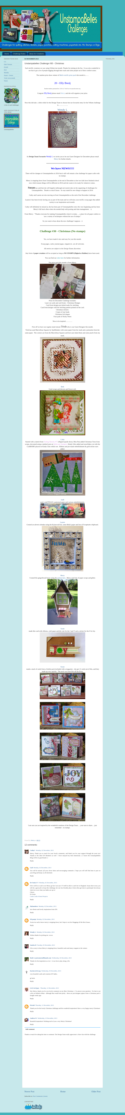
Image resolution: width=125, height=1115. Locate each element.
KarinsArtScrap (35, 971)
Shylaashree (34, 906)
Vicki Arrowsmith (9, 78)
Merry (63, 93)
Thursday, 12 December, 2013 (49, 988)
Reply (32, 861)
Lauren (62, 522)
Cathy (62, 439)
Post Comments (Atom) (40, 1096)
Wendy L (63, 109)
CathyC (32, 850)
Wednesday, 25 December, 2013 (47, 1018)
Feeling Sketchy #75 (51, 442)
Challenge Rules (19, 54)
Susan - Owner (8, 75)
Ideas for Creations (36, 54)
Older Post (96, 1091)
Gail (31, 867)
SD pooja (33, 919)
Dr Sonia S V (34, 882)
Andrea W (33, 1018)
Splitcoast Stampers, (61, 444)
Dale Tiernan (8, 64)
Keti (5, 70)
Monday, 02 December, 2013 (45, 850)
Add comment (30, 1029)
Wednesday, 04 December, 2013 (62, 958)
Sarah (62, 629)
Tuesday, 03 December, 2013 (46, 945)
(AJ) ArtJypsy (35, 988)
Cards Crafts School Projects (39, 896)
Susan (62, 667)
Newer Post (29, 1091)
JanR (62, 500)
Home (6, 54)
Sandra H (33, 945)
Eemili (6, 67)
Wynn (6, 81)
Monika (6, 72)
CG (5, 62)
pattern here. (61, 578)
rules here (60, 258)
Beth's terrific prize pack (68, 75)
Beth (62, 387)
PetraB (32, 1005)
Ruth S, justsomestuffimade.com (40, 958)
